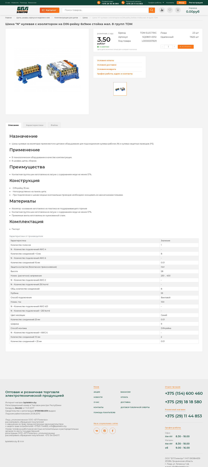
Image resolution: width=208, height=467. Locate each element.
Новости (15, 3)
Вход (181, 2)
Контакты (170, 3)
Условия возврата (106, 69)
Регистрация (196, 3)
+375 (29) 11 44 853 (183, 416)
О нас (7, 3)
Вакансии (32, 3)
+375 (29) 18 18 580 (183, 402)
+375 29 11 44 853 (134, 4)
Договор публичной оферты (135, 407)
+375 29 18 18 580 (110, 4)
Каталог (49, 10)
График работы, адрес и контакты (115, 74)
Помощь (23, 3)
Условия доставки (106, 65)
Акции (97, 392)
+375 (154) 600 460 (184, 393)
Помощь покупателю (104, 413)
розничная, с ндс (105, 33)
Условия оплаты (105, 60)
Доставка (125, 402)
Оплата (124, 397)
